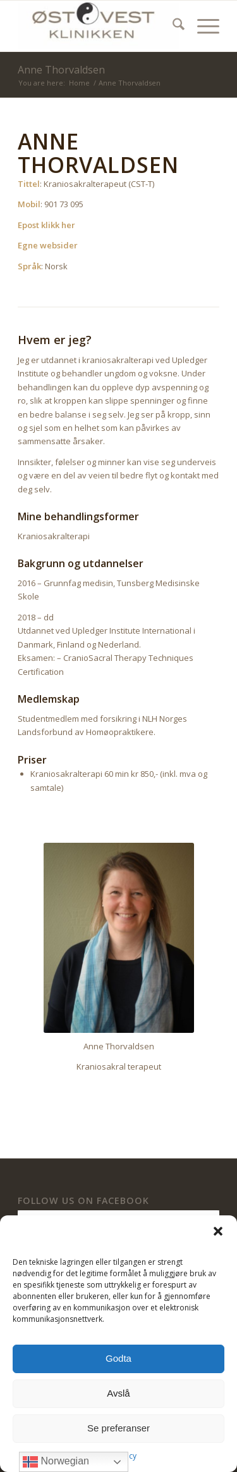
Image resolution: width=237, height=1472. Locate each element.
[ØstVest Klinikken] (98, 26)
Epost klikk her (46, 225)
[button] (218, 1231)
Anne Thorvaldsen (61, 70)
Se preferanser (118, 1428)
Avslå (118, 1393)
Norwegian (56, 1461)
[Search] (172, 26)
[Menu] (202, 26)
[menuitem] (172, 26)
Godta (118, 1358)
